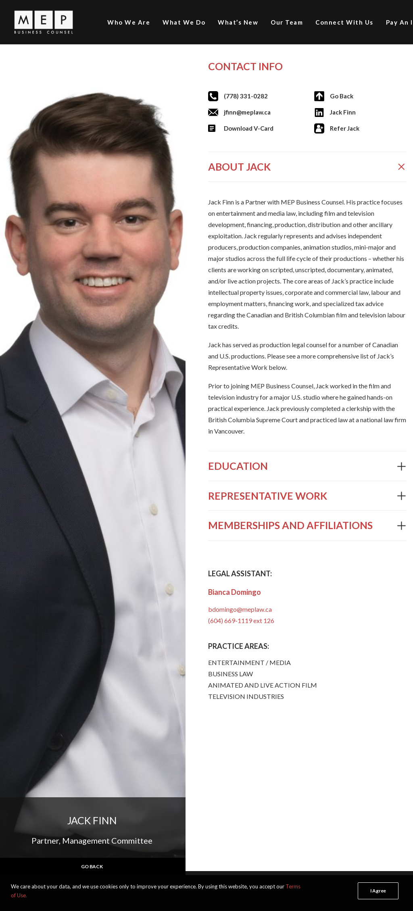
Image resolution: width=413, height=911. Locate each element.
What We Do (184, 22)
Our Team (287, 22)
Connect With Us (344, 22)
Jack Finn (343, 112)
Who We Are (128, 22)
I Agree (378, 891)
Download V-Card (248, 128)
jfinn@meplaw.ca (247, 112)
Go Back (341, 96)
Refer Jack (344, 128)
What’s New (238, 22)
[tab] (307, 167)
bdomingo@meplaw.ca (240, 609)
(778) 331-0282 (246, 96)
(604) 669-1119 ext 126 (241, 620)
